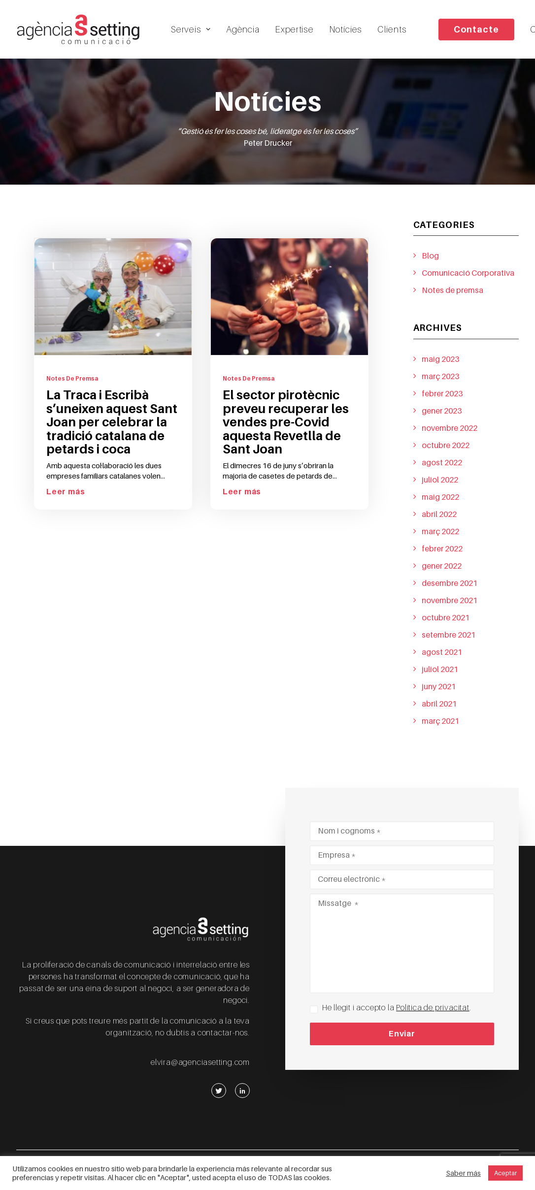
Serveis (191, 29)
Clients (391, 29)
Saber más (463, 1173)
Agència (243, 29)
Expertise (294, 29)
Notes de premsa (72, 386)
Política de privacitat (432, 1007)
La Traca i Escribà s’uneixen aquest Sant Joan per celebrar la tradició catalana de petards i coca (111, 429)
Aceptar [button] (505, 1173)
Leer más (65, 499)
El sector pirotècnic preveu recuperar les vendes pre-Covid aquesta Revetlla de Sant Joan (286, 429)
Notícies (345, 29)
